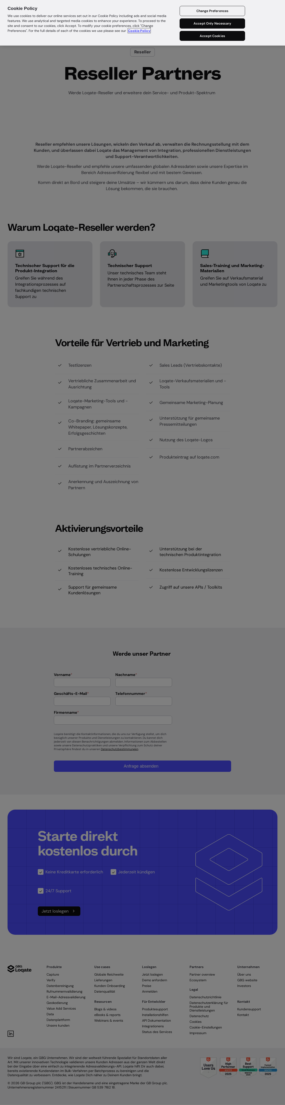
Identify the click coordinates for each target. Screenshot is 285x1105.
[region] (142, 23)
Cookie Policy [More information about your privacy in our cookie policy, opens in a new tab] (139, 31)
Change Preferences (212, 11)
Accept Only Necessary (212, 23)
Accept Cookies (212, 36)
